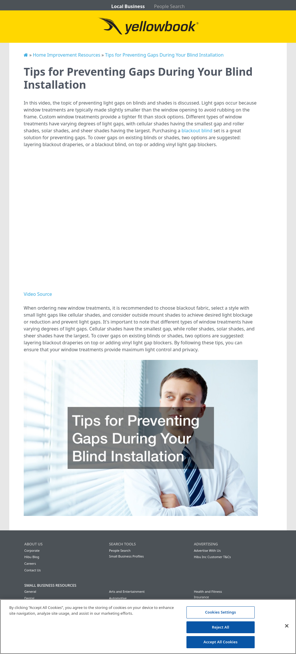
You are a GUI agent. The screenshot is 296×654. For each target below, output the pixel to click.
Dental (29, 598)
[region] (148, 626)
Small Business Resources (50, 585)
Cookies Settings (220, 612)
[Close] (286, 626)
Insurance (201, 597)
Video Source (38, 294)
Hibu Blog (31, 557)
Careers (30, 563)
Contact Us (32, 570)
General (30, 591)
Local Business (128, 6)
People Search (169, 6)
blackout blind (197, 130)
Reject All (220, 627)
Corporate (32, 550)
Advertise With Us (207, 550)
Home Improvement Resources (66, 55)
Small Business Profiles (126, 556)
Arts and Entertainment (127, 591)
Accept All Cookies (221, 641)
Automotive (118, 598)
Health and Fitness (208, 591)
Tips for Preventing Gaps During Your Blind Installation (164, 55)
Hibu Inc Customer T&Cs (212, 557)
